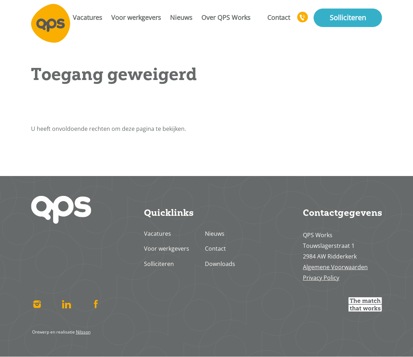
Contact (278, 17)
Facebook (96, 304)
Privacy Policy (321, 278)
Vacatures (87, 17)
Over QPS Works (226, 17)
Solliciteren (348, 17)
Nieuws (181, 17)
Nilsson (83, 332)
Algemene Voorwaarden (335, 267)
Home (50, 23)
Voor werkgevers (136, 17)
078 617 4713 (303, 20)
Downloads (220, 264)
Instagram (37, 304)
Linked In (66, 304)
